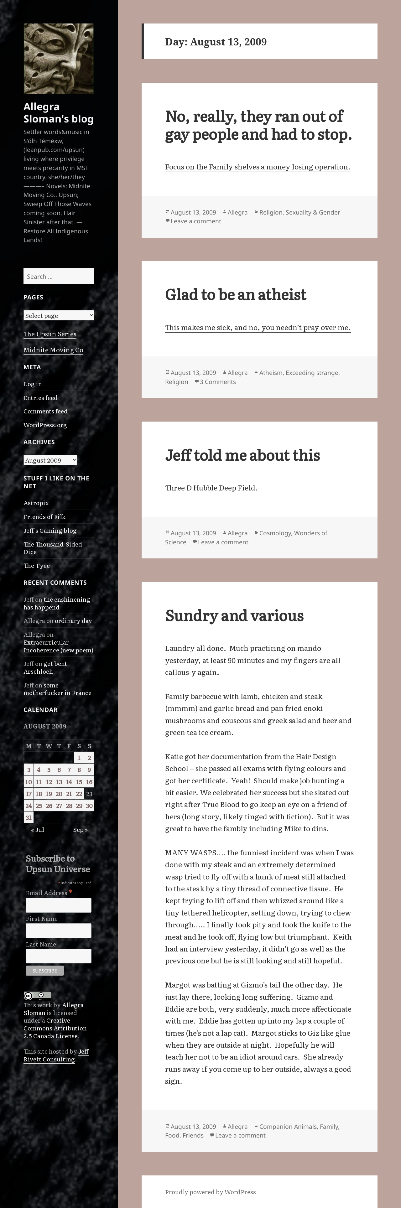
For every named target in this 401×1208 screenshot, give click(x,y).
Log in (32, 383)
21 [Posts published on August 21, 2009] (69, 793)
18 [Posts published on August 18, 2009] (39, 793)
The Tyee (36, 565)
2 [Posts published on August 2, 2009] (89, 757)
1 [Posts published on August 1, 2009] (79, 757)
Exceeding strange (312, 372)
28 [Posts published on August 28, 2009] (69, 805)
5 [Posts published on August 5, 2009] (48, 769)
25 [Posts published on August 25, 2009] (39, 805)
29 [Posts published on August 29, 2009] (79, 805)
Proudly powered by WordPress (210, 1191)
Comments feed (45, 410)
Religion (271, 212)
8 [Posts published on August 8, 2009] (79, 769)
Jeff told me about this (242, 454)
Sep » (80, 829)
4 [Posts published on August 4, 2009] (38, 769)
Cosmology (275, 533)
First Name (42, 918)
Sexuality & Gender (313, 212)
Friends (193, 1135)
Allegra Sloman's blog (58, 112)
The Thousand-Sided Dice (52, 547)
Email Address (49, 891)
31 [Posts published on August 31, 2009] (29, 817)
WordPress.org (45, 424)
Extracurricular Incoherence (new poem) (58, 645)
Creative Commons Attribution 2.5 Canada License (55, 1027)
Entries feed (40, 397)
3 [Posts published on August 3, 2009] (28, 769)
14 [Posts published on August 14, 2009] (69, 781)
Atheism (271, 372)
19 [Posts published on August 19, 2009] (49, 793)
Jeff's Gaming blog (50, 530)
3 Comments (218, 381)
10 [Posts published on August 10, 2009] (28, 781)
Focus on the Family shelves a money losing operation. (258, 166)
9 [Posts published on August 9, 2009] (89, 769)
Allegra (238, 212)
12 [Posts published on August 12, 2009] (49, 781)
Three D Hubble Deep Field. (211, 487)
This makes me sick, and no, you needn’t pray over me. (258, 327)
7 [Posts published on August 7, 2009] (69, 769)
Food (172, 1135)
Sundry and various (234, 614)
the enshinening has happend (56, 602)
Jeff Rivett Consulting (56, 1054)
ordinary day (73, 620)
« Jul (37, 829)
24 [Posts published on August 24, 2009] (28, 805)
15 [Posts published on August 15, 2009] (79, 781)
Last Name (41, 944)
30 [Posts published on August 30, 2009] (89, 805)
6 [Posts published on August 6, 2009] (59, 769)
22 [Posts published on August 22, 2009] (79, 793)
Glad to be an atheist (235, 293)
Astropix (36, 502)
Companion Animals (288, 1126)
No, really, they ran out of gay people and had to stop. (258, 124)
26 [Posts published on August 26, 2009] (49, 805)
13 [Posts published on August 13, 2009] (59, 781)
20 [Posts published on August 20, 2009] (58, 793)
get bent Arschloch (45, 667)
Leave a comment (196, 221)
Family (329, 1126)
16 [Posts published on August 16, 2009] (89, 781)
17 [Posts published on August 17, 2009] (28, 793)
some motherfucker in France (57, 688)
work (44, 1004)
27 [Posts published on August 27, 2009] (59, 805)
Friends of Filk (44, 516)
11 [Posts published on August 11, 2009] (39, 781)
